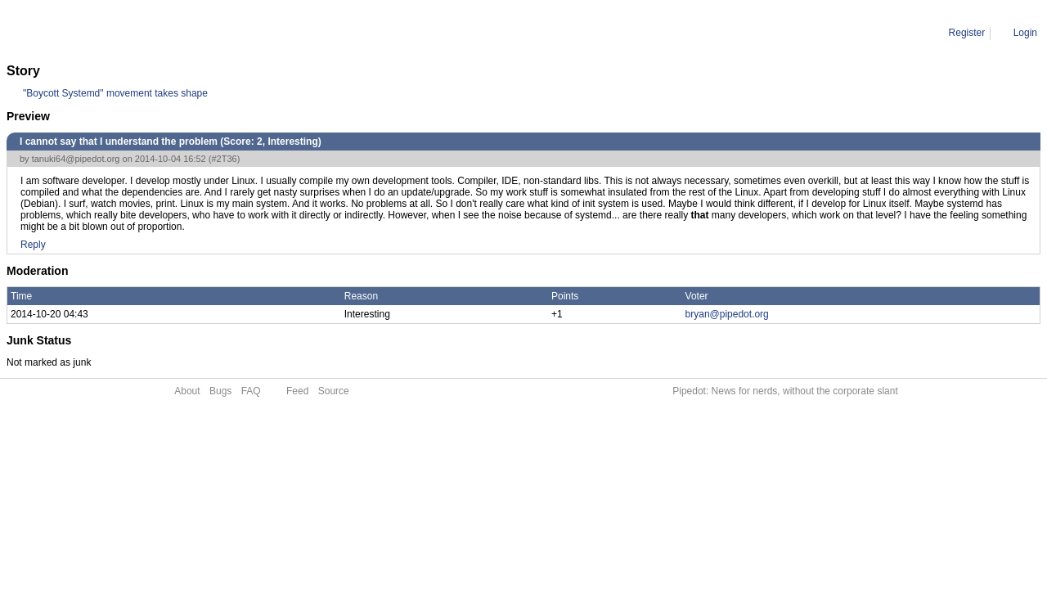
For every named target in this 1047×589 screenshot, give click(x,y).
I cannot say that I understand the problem (215, 32)
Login (1025, 32)
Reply (33, 244)
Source (333, 391)
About (187, 391)
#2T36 (223, 159)
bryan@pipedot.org (727, 314)
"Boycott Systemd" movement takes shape (115, 93)
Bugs (220, 391)
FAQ (251, 391)
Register (967, 32)
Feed (297, 391)
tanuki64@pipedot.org (76, 159)
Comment (90, 32)
